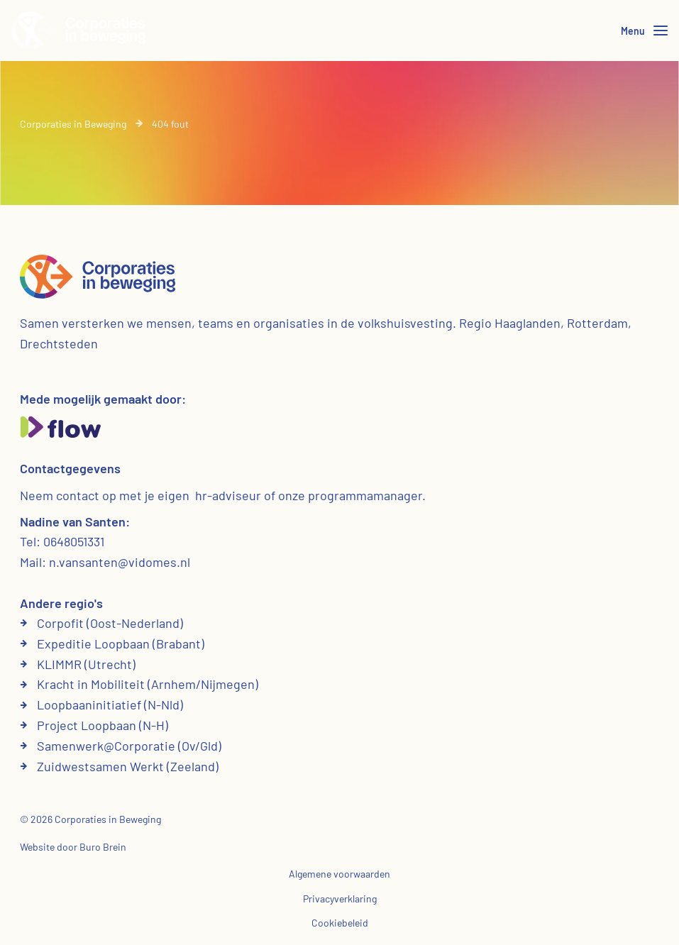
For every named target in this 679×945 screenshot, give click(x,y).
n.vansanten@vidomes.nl (119, 562)
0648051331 (73, 541)
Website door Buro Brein (73, 847)
